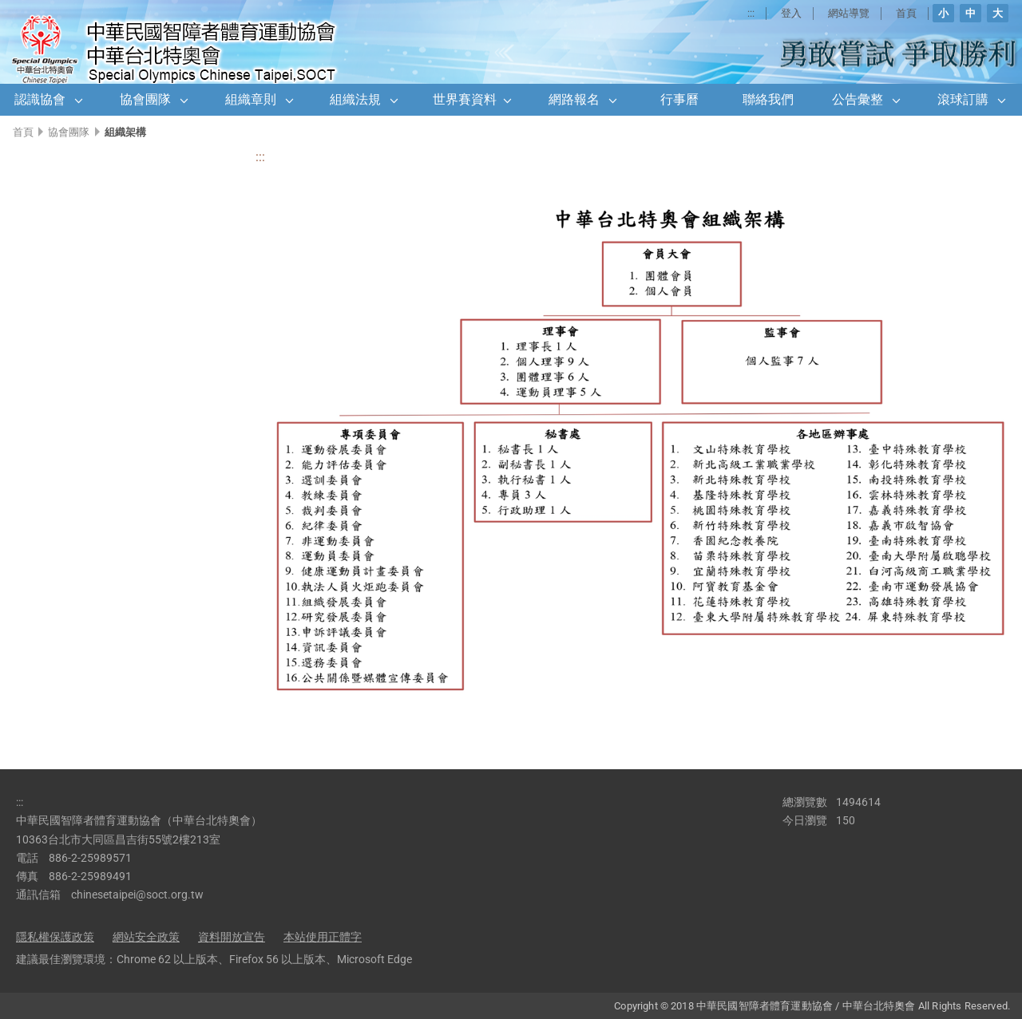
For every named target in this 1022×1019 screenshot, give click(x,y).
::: (751, 13)
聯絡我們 (768, 99)
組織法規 (355, 99)
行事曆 (679, 99)
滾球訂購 (962, 99)
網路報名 (574, 99)
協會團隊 (145, 99)
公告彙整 (857, 99)
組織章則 (250, 99)
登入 (791, 13)
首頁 (906, 13)
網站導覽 (848, 13)
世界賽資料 (465, 99)
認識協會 (39, 99)
